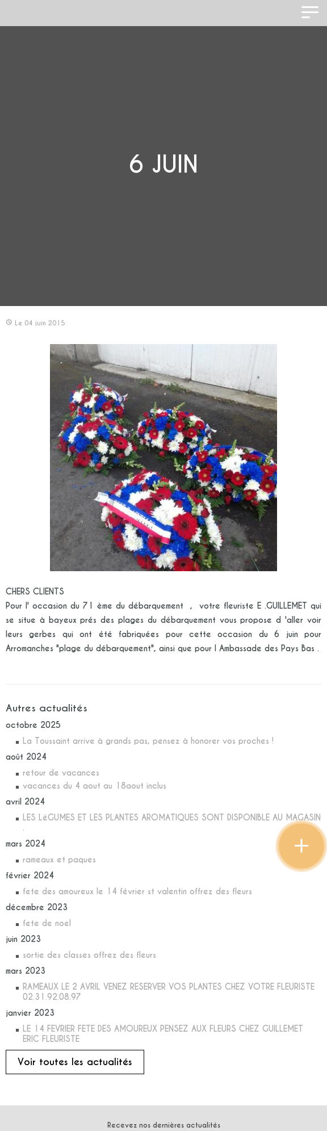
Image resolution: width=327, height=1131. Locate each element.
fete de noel (47, 923)
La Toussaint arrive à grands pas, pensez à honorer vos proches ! (148, 741)
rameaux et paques (59, 859)
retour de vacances (61, 773)
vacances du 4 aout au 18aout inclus (94, 786)
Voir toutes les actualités (75, 1062)
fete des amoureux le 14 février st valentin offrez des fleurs (137, 891)
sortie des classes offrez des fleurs (89, 955)
